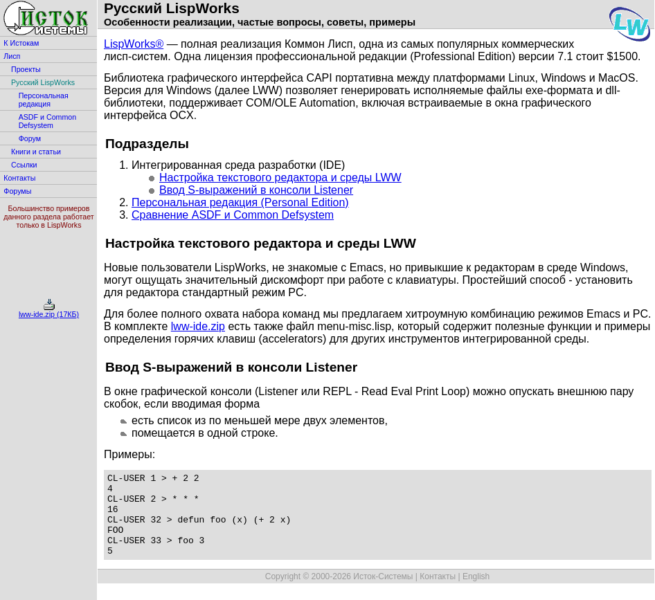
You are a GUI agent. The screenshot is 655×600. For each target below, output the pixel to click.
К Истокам (21, 43)
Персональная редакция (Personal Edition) (240, 202)
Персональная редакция (44, 99)
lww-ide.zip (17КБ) (49, 310)
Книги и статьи (36, 151)
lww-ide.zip (198, 326)
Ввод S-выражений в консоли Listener (256, 190)
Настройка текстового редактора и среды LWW (280, 177)
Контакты (19, 178)
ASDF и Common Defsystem (48, 121)
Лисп (11, 56)
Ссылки (24, 165)
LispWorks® (133, 44)
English (476, 593)
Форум (30, 138)
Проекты (26, 69)
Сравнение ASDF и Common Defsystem (233, 215)
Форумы (17, 191)
